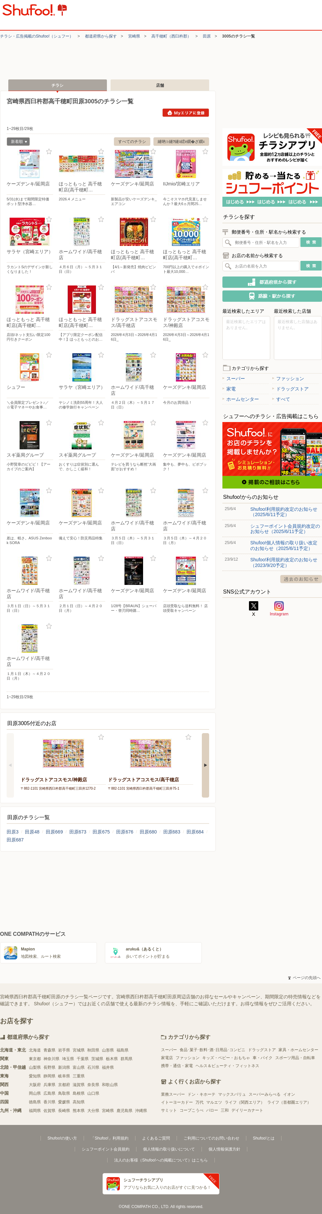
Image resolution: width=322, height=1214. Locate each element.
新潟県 (64, 1067)
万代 (199, 1102)
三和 (225, 1110)
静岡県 (49, 1076)
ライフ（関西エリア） (245, 1102)
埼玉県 (68, 1058)
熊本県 (79, 1110)
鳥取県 (64, 1093)
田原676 (124, 831)
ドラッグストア (290, 388)
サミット (169, 1110)
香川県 (49, 1102)
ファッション (288, 378)
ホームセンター (240, 399)
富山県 (79, 1067)
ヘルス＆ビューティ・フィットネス (227, 1065)
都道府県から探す (101, 36)
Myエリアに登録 (185, 112)
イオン (289, 1094)
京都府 (64, 1084)
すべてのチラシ (132, 141)
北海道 (35, 1050)
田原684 (195, 831)
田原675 (101, 831)
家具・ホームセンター (298, 1050)
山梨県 (35, 1067)
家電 (229, 388)
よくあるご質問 (156, 1138)
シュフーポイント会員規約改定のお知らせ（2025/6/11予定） (285, 528)
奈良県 (93, 1084)
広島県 (49, 1093)
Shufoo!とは (264, 1138)
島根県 (79, 1093)
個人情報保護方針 (224, 1149)
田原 (207, 36)
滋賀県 (79, 1084)
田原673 (77, 831)
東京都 (35, 1058)
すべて (281, 399)
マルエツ (214, 1102)
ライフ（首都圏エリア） (289, 1102)
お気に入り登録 (49, 152)
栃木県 (112, 1058)
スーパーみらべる (265, 1094)
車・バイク (263, 1057)
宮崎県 (134, 36)
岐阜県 (64, 1076)
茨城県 (97, 1058)
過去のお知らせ (301, 579)
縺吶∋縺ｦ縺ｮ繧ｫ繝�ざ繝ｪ (181, 141)
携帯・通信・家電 (177, 1065)
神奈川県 (51, 1058)
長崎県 (64, 1110)
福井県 (108, 1067)
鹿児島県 (124, 1110)
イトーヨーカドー (177, 1102)
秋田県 (93, 1050)
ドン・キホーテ (201, 1094)
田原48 (32, 831)
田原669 (54, 831)
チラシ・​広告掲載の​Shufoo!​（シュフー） (36, 36)
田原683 (171, 831)
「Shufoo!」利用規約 (109, 1138)
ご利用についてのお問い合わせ (211, 1138)
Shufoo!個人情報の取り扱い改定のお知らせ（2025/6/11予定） (283, 545)
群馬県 (126, 1058)
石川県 (93, 1067)
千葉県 (83, 1058)
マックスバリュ (232, 1094)
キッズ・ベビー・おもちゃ (226, 1057)
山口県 (93, 1093)
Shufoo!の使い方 (62, 1138)
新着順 (17, 142)
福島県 (122, 1050)
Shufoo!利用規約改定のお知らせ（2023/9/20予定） (283, 562)
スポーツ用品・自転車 (295, 1057)
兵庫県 (49, 1084)
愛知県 (35, 1076)
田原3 (13, 831)
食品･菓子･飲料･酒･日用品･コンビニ (212, 1050)
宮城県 (79, 1050)
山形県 (108, 1050)
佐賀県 (49, 1110)
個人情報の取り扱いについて (169, 1149)
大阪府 (35, 1084)
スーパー (233, 378)
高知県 (79, 1102)
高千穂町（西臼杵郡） (171, 36)
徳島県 (35, 1102)
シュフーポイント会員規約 (105, 1149)
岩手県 (64, 1050)
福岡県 (35, 1110)
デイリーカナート (247, 1110)
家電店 (167, 1057)
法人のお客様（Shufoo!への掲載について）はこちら (160, 1160)
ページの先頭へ (304, 977)
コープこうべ (191, 1110)
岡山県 (35, 1093)
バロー (212, 1110)
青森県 (49, 1050)
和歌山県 (110, 1084)
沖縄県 (141, 1110)
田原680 (148, 831)
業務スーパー (173, 1094)
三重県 (79, 1076)
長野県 (49, 1067)
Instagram (279, 608)
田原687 (15, 839)
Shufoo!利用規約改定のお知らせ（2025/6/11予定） (283, 511)
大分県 (93, 1110)
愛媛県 (64, 1102)
